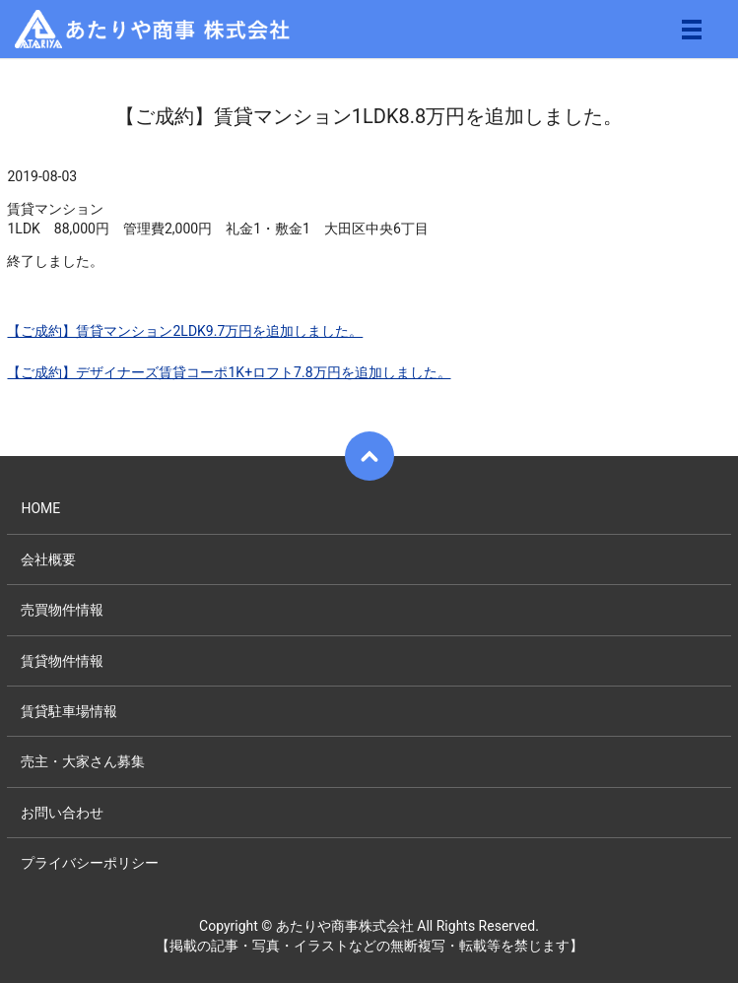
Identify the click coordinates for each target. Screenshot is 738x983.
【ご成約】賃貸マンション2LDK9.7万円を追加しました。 (185, 331)
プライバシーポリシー (90, 863)
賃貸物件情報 (62, 661)
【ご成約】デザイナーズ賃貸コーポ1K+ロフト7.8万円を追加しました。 (228, 372)
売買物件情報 (62, 610)
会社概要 (48, 559)
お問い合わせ (62, 812)
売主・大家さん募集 (83, 761)
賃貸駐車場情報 (69, 711)
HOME (40, 508)
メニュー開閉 (692, 29)
